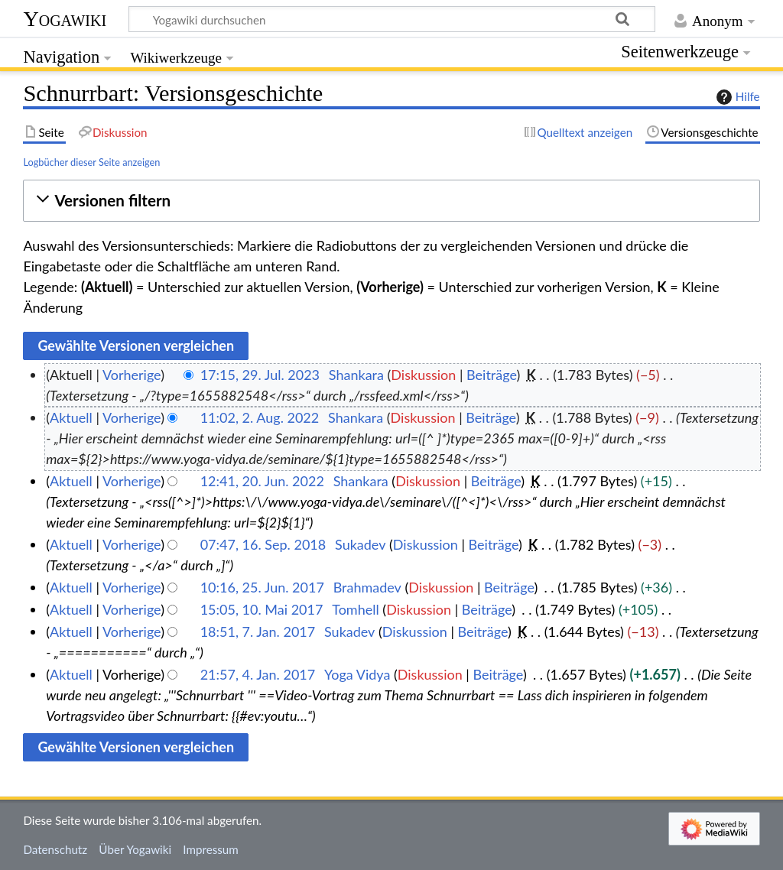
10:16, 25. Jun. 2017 (262, 587)
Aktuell (71, 417)
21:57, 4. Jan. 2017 (258, 674)
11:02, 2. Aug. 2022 (260, 417)
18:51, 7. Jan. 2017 (258, 631)
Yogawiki (64, 19)
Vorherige (131, 374)
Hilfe (736, 97)
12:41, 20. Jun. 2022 (262, 480)
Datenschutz (55, 849)
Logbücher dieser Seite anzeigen (91, 162)
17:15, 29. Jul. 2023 (260, 374)
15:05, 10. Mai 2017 (261, 609)
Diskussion (423, 374)
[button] (391, 200)
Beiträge (491, 374)
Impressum (211, 849)
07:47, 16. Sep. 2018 (263, 544)
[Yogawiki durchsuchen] (392, 19)
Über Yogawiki (135, 849)
